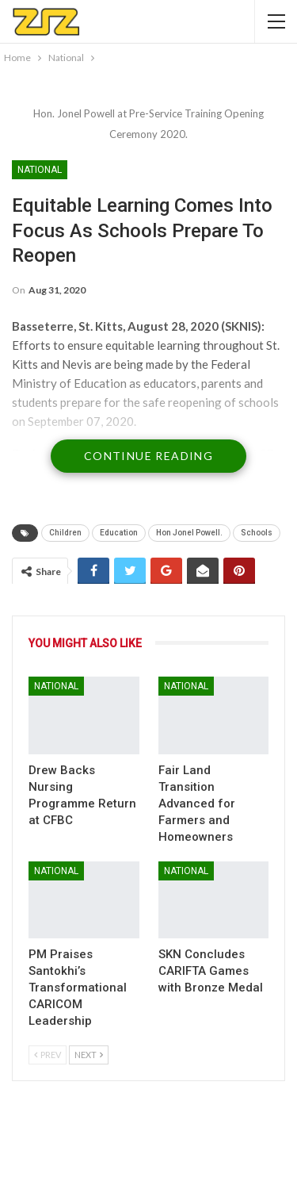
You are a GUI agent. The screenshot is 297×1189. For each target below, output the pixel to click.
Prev (47, 1054)
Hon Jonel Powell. (189, 532)
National (39, 169)
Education (119, 532)
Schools (256, 532)
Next (88, 1054)
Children (65, 532)
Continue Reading (148, 455)
